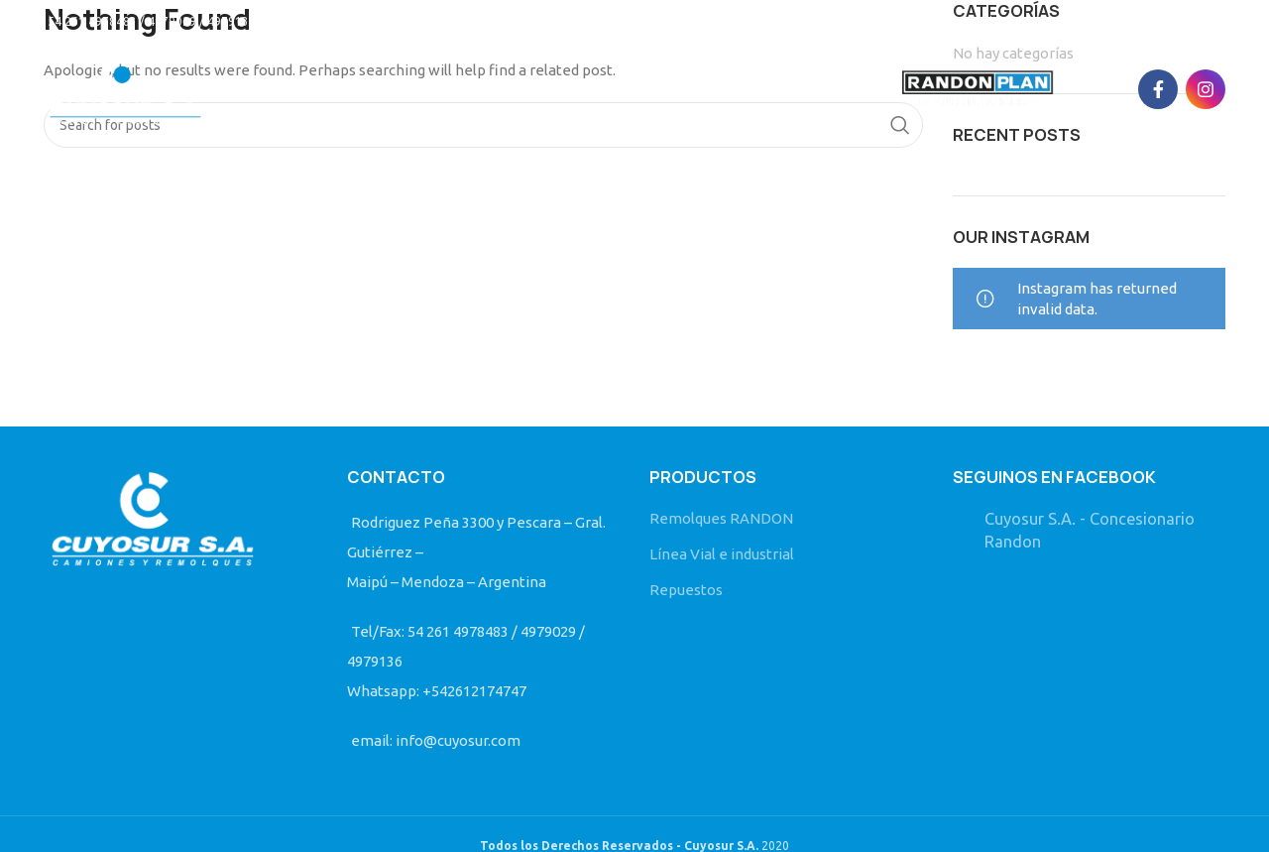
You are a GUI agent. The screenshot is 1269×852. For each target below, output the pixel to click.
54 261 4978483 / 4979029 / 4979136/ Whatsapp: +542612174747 (231, 21)
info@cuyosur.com (491, 21)
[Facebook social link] (1158, 89)
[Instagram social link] (1205, 89)
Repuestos (686, 589)
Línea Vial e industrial (721, 554)
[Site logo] (125, 87)
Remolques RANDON (721, 518)
